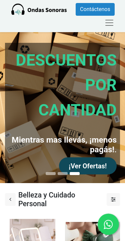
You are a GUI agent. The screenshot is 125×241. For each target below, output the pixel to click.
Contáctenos (95, 9)
